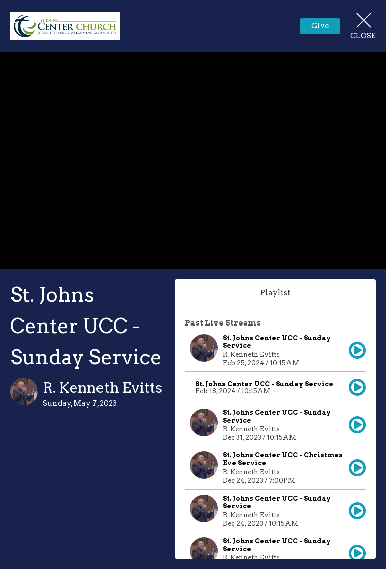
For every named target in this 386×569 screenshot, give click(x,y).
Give (320, 25)
